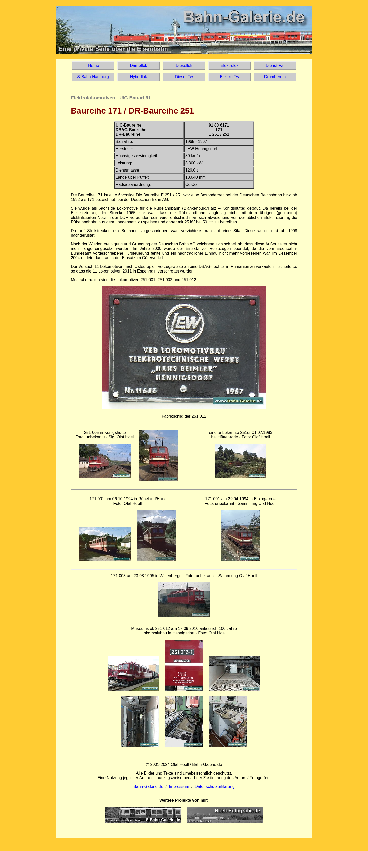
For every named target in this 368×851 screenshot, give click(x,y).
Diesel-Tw (184, 77)
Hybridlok (138, 77)
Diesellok (184, 65)
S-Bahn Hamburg (93, 77)
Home (93, 65)
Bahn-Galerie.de (148, 786)
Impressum (179, 786)
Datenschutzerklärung (215, 786)
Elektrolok (229, 65)
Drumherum (275, 77)
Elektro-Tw (229, 77)
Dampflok (138, 65)
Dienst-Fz (275, 65)
